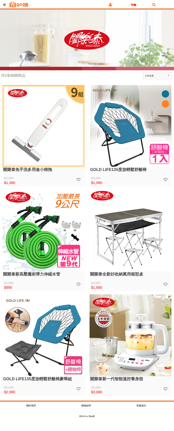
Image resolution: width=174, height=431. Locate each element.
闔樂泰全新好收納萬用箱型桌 (116, 274)
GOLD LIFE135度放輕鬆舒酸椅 (118, 169)
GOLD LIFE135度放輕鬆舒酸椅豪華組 (37, 379)
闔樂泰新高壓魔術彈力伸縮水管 (31, 274)
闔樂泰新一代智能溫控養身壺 (116, 379)
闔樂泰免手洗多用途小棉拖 (27, 169)
